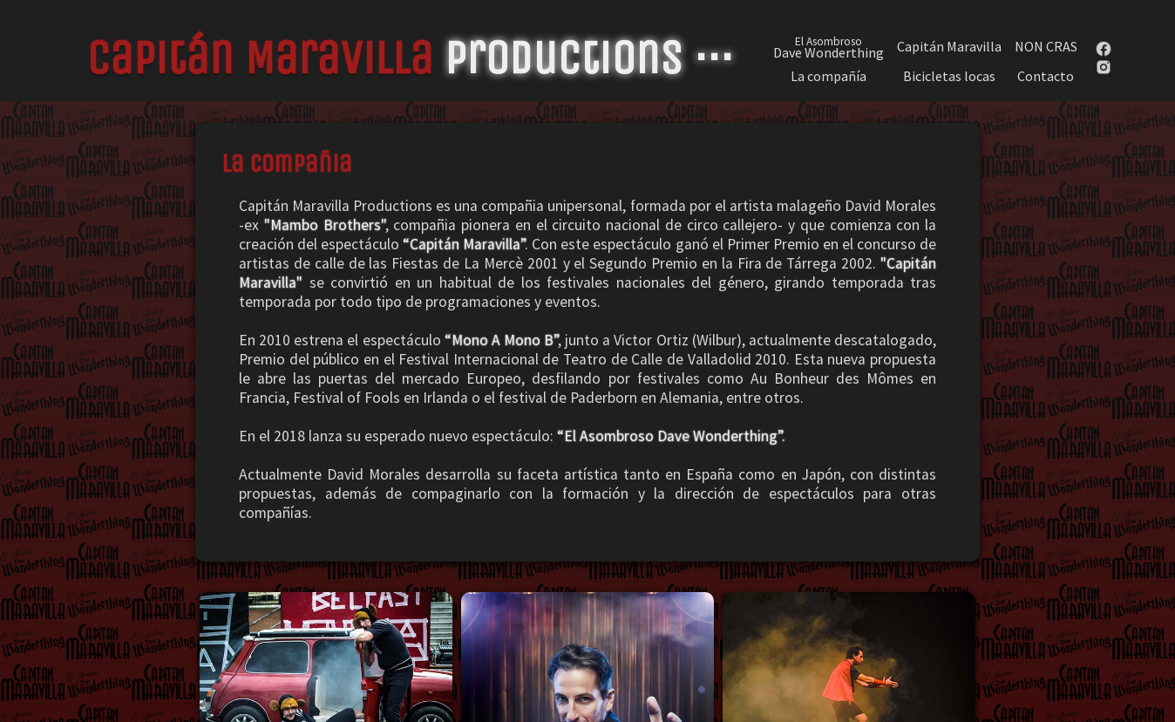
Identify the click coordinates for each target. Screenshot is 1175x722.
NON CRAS (1046, 46)
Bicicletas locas (949, 76)
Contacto (1045, 76)
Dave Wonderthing (828, 46)
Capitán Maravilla (949, 46)
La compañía (828, 76)
